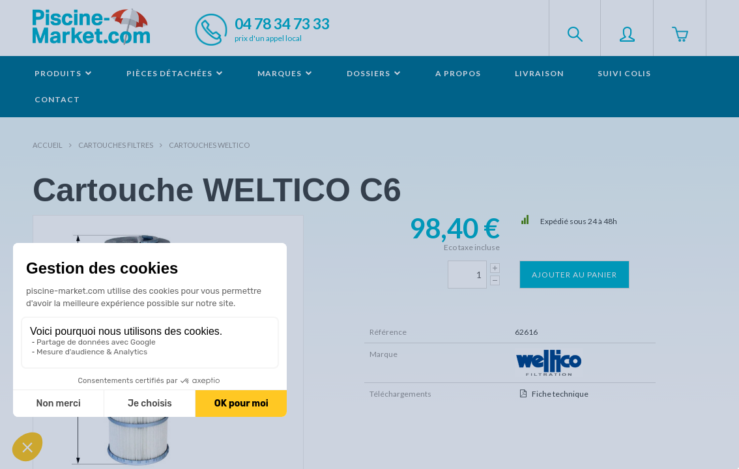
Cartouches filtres (115, 145)
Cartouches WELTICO (209, 145)
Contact (57, 99)
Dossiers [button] (374, 73)
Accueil (48, 145)
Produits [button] (64, 73)
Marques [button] (285, 73)
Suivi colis (624, 73)
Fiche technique (560, 394)
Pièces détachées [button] (175, 73)
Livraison (539, 73)
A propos (458, 73)
